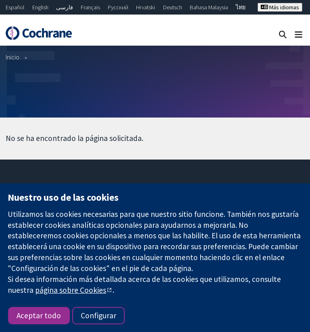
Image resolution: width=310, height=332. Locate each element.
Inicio (12, 57)
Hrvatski (145, 7)
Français (90, 7)
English (40, 7)
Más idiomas (280, 7)
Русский (118, 7)
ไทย (240, 7)
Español (15, 7)
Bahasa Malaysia (209, 7)
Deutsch (172, 7)
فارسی (64, 7)
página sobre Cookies (70, 290)
